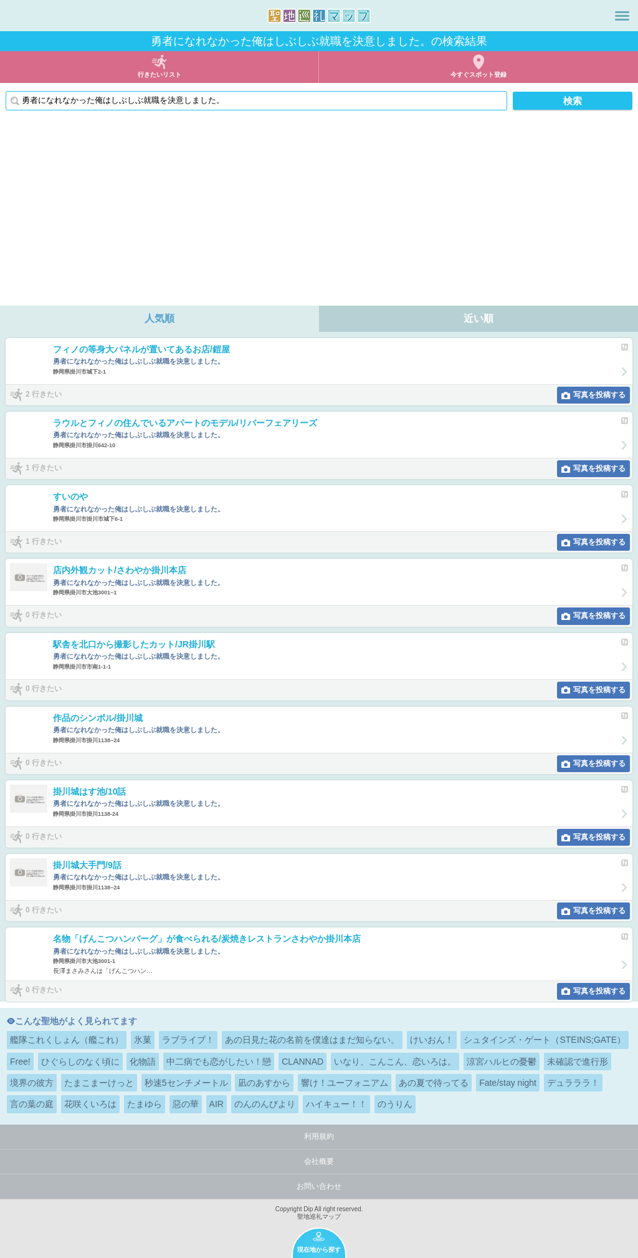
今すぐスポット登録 (478, 74)
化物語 (143, 1062)
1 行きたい (44, 467)
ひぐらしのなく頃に (80, 1062)
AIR (216, 1104)
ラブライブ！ (188, 1040)
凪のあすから (264, 1083)
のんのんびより (264, 1104)
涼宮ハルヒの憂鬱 (501, 1062)
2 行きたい (44, 394)
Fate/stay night (507, 1083)
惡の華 (186, 1104)
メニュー (622, 15)
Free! (20, 1062)
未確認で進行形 (577, 1062)
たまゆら (144, 1104)
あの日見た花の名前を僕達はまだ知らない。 (312, 1040)
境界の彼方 (32, 1083)
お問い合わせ (319, 1186)
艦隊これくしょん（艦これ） (66, 1040)
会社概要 (319, 1161)
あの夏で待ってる (434, 1083)
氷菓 (142, 1040)
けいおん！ (432, 1040)
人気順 (159, 318)
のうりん (395, 1104)
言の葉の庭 (32, 1104)
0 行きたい (44, 615)
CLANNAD (302, 1062)
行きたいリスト (159, 74)
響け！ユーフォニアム (344, 1083)
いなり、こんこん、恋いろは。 (395, 1062)
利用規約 (319, 1136)
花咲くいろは (90, 1104)
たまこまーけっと (99, 1083)
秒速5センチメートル (186, 1083)
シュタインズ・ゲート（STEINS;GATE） (545, 1040)
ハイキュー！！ (336, 1104)
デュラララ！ (573, 1083)
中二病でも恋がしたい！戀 (218, 1062)
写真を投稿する (599, 394)
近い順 (478, 318)
